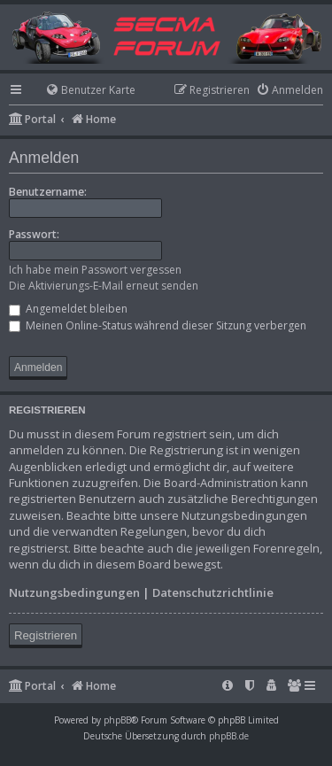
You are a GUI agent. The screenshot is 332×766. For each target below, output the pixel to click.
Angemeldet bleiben (68, 308)
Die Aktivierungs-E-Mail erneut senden (103, 285)
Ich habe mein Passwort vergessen (95, 269)
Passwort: (34, 234)
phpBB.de (229, 736)
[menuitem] (82, 91)
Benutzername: (48, 191)
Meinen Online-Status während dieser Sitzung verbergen (157, 325)
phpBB (117, 720)
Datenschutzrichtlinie (213, 592)
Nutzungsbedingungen (74, 592)
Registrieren (45, 635)
